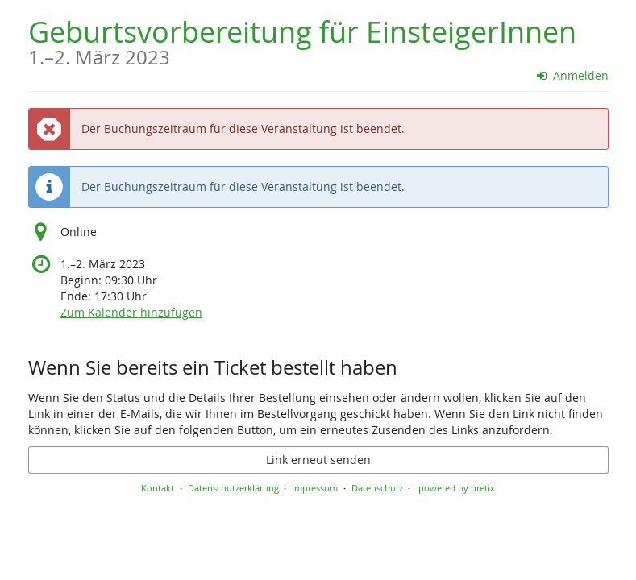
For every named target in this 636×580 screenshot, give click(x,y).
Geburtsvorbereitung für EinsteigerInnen (302, 40)
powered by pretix (456, 488)
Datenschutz (377, 488)
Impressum (315, 488)
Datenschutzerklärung (233, 488)
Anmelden (573, 75)
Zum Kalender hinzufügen (131, 312)
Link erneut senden (318, 459)
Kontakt (157, 488)
